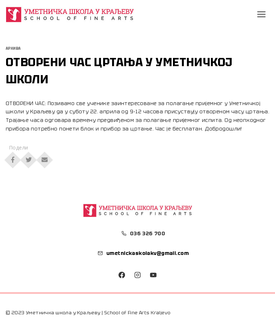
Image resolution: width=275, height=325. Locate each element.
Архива (13, 48)
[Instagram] (137, 275)
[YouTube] (152, 275)
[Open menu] (261, 14)
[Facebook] (121, 275)
